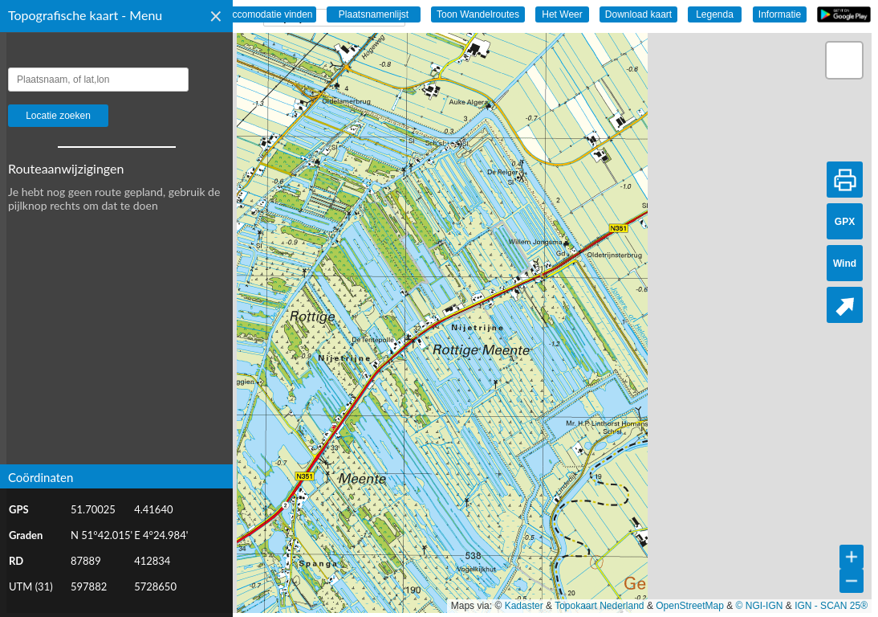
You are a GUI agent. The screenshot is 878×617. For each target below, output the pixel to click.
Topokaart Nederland (599, 605)
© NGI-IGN (759, 605)
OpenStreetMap (690, 605)
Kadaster (524, 605)
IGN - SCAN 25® (831, 605)
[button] (844, 60)
